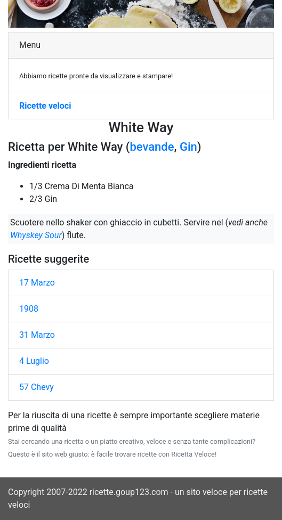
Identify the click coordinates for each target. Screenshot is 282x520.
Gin (188, 146)
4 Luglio (34, 361)
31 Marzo (37, 335)
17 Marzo (37, 283)
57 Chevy (36, 387)
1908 (28, 309)
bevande (152, 146)
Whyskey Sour (36, 235)
